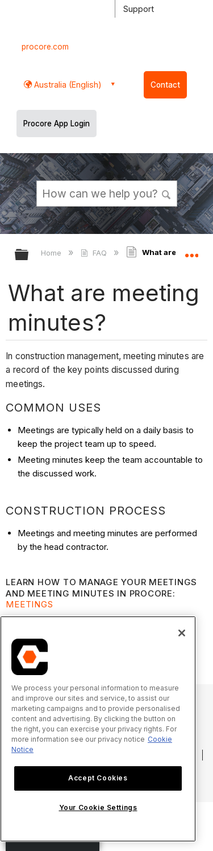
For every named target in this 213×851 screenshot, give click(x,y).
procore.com (45, 46)
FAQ (94, 252)
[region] (98, 729)
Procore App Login (56, 123)
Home (52, 252)
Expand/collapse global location (191, 251)
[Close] (181, 633)
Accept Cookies (97, 778)
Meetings (29, 604)
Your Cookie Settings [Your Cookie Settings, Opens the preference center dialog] (98, 807)
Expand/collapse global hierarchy (29, 255)
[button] (166, 193)
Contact (165, 84)
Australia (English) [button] (67, 84)
